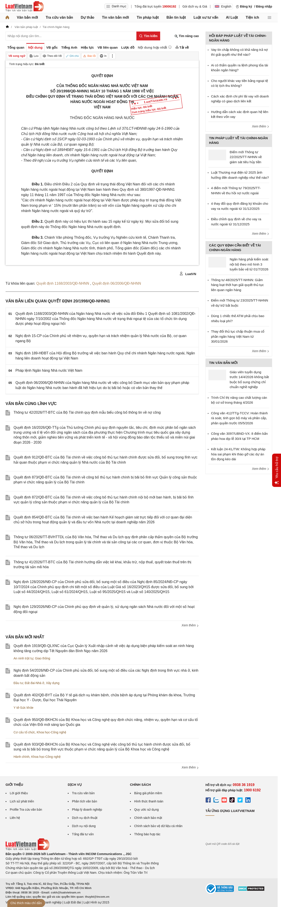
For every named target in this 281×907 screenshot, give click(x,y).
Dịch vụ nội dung (84, 826)
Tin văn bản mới (115, 17)
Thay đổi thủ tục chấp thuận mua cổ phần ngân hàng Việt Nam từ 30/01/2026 (237, 336)
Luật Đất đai (72, 902)
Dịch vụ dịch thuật (85, 818)
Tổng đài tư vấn (83, 834)
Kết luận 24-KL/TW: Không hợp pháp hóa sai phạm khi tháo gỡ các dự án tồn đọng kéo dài (238, 454)
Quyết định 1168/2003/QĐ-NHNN (63, 283)
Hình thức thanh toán (148, 801)
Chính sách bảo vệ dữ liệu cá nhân (158, 826)
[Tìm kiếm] (148, 36)
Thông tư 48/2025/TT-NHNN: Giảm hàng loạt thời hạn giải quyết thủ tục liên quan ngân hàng (237, 285)
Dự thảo (87, 17)
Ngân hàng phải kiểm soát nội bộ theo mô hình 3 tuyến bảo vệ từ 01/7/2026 (249, 264)
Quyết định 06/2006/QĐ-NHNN (116, 283)
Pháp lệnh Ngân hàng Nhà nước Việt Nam (49, 370)
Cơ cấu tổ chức (24, 732)
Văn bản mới (27, 17)
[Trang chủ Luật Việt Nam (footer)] (28, 849)
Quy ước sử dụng (146, 809)
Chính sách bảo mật (148, 818)
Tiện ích (252, 17)
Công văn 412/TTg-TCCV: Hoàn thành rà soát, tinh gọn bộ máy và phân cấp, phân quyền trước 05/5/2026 (239, 418)
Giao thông (42, 658)
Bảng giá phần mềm (148, 793)
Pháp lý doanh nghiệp (87, 809)
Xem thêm (190, 625)
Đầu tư (18, 683)
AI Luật (232, 17)
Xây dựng (52, 683)
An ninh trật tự (23, 658)
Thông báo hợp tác (147, 834)
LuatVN (187, 274)
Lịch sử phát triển (22, 801)
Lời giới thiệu (19, 793)
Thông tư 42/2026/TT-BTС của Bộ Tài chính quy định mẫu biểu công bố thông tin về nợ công (87, 412)
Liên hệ (15, 818)
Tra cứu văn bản (59, 17)
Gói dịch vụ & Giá (194, 6)
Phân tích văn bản (84, 801)
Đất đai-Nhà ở (34, 683)
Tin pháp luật (148, 17)
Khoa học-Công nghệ (51, 732)
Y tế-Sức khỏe (23, 707)
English (223, 6)
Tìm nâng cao (186, 36)
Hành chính (22, 756)
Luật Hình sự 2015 (96, 902)
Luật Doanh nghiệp (48, 902)
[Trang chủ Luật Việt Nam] (25, 6)
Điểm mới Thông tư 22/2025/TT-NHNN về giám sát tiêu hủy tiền (246, 157)
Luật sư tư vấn (205, 17)
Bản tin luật (176, 17)
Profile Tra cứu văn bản (26, 809)
